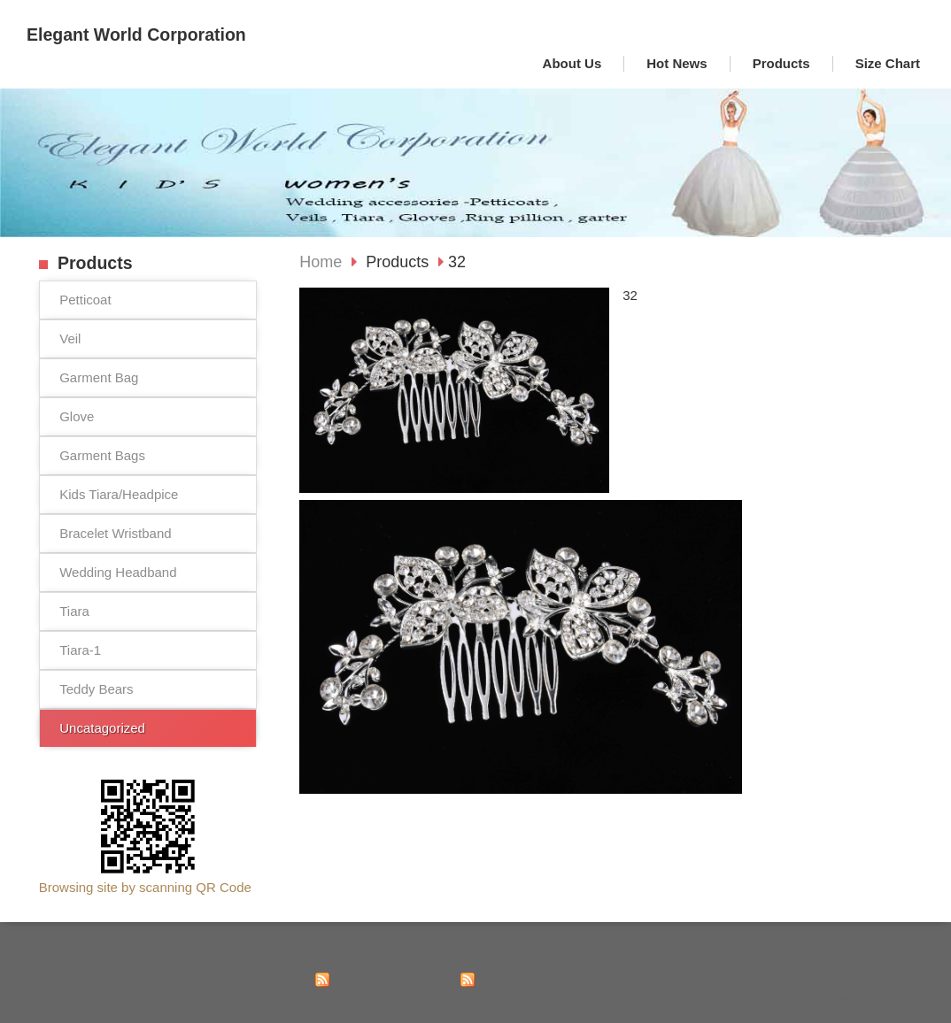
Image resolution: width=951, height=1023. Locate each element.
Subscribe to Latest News (393, 978)
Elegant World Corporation (136, 34)
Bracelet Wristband (115, 533)
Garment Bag (98, 377)
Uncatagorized (102, 727)
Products (399, 262)
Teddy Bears (96, 688)
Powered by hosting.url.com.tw (843, 998)
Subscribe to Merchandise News (556, 978)
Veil (70, 338)
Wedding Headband (117, 572)
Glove (76, 416)
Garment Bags (102, 455)
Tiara (74, 611)
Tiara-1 (80, 650)
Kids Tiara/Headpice (118, 494)
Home (320, 262)
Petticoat (85, 299)
